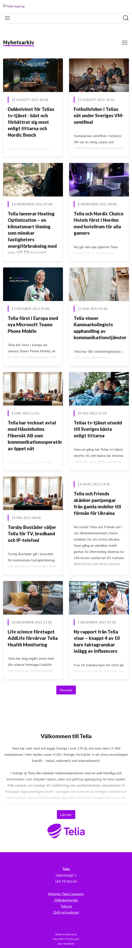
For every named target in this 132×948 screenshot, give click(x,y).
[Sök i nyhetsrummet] (126, 18)
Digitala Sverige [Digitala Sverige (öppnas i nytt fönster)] (66, 900)
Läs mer (66, 814)
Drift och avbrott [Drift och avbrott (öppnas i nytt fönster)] (66, 912)
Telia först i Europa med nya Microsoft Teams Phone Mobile (33, 324)
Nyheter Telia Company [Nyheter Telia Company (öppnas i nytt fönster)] (66, 894)
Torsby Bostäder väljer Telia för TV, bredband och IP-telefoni (32, 533)
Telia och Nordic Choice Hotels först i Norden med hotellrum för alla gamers (98, 223)
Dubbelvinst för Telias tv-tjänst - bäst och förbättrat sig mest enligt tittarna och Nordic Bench (31, 122)
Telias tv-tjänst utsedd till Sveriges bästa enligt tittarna (98, 429)
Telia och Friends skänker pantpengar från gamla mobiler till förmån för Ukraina (97, 503)
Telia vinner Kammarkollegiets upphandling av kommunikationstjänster (100, 327)
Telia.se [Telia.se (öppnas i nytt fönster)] (66, 906)
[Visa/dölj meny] (7, 18)
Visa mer (66, 690)
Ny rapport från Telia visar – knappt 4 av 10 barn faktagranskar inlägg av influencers (97, 641)
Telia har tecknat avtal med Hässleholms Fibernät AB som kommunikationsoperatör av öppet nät (35, 435)
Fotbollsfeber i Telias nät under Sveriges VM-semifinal (98, 115)
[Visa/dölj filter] (124, 42)
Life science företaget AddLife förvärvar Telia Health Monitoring (33, 638)
